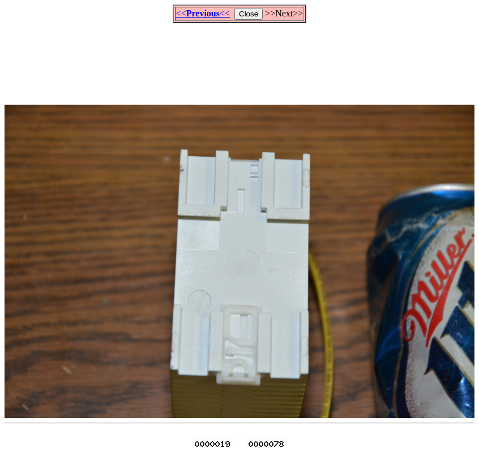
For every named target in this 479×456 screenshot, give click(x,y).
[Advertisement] (239, 58)
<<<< (203, 13)
